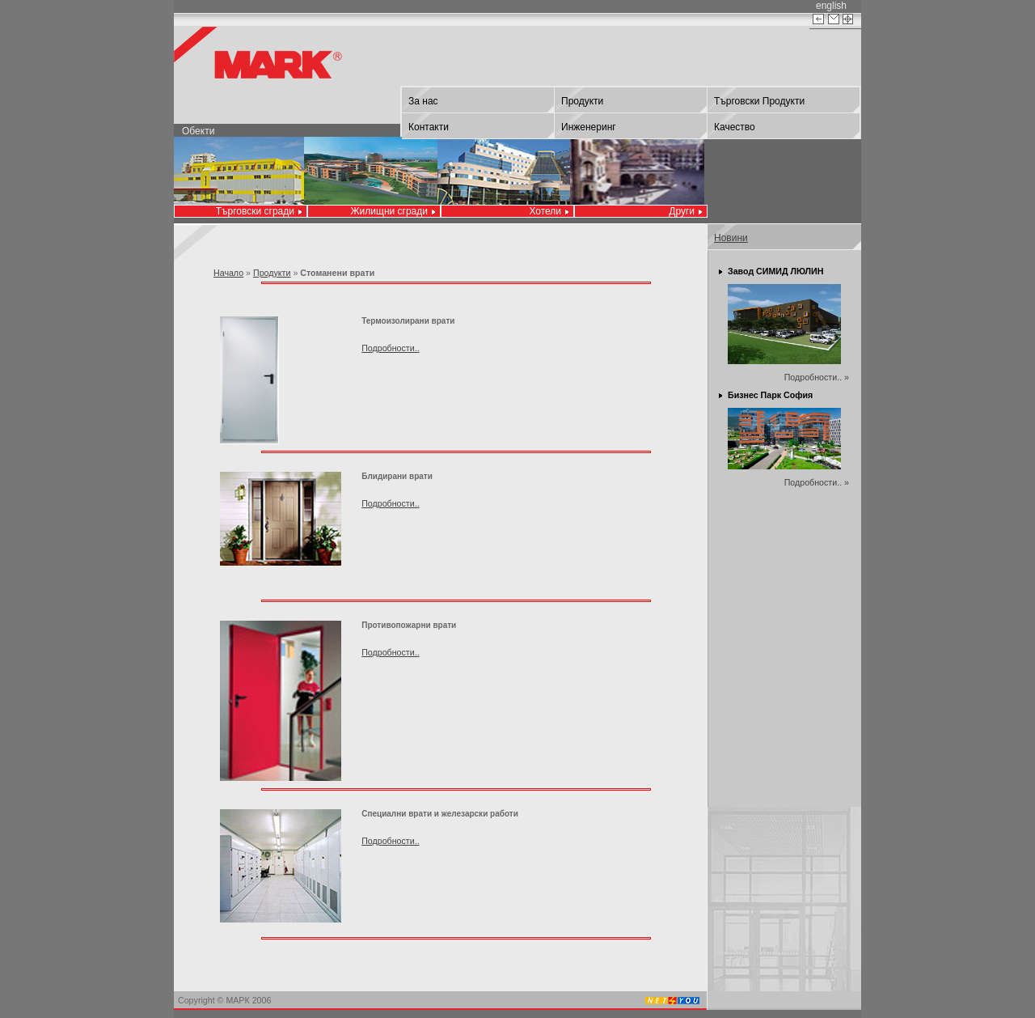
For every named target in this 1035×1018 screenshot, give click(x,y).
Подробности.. (390, 348)
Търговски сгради (255, 211)
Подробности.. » (816, 377)
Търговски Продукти (759, 101)
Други (682, 211)
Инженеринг (588, 127)
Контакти (428, 127)
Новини (731, 238)
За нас (423, 101)
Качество (734, 127)
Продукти (582, 101)
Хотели (545, 211)
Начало (228, 273)
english (831, 5)
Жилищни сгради (389, 211)
